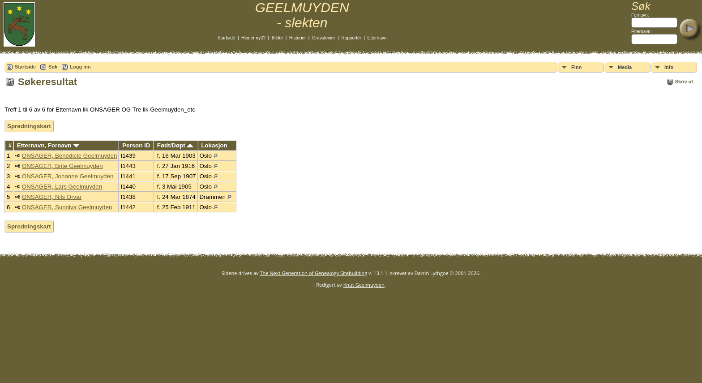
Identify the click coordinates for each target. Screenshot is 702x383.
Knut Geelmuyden (364, 284)
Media (625, 67)
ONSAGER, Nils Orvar (51, 197)
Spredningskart (29, 126)
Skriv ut (684, 81)
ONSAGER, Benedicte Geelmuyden (69, 155)
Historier (297, 37)
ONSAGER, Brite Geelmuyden (62, 166)
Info (668, 67)
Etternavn (377, 37)
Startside (226, 37)
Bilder (277, 37)
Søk (52, 66)
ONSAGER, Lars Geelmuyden (62, 186)
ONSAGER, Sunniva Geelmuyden (67, 207)
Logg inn (80, 66)
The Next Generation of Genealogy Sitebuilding (313, 273)
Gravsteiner (323, 37)
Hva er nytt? (253, 37)
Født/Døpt (175, 145)
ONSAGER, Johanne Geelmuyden (67, 176)
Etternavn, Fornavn (48, 145)
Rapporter (351, 37)
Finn (576, 67)
